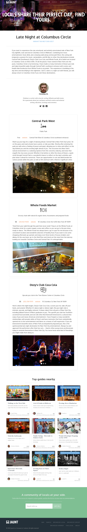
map (39, 2)
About (77, 2)
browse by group (73, 522)
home (32, 2)
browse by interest (57, 525)
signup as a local (66, 2)
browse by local (59, 522)
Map (43, 522)
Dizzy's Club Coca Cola (43, 284)
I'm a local (69, 525)
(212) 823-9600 (24, 222)
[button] (39, 2)
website (24, 137)
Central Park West (43, 120)
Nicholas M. (43, 94)
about (77, 525)
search (54, 2)
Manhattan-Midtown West (43, 41)
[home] (11, 2)
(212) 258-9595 (28, 301)
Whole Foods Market (43, 205)
